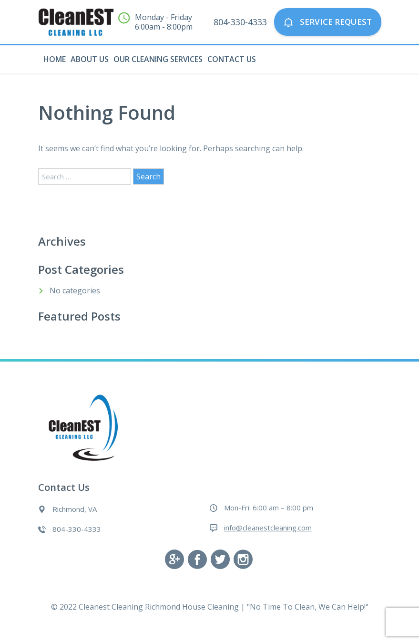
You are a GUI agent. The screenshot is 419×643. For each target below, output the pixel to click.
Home (54, 59)
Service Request (328, 22)
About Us (90, 59)
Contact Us (231, 59)
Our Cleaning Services (158, 59)
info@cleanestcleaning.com (268, 527)
